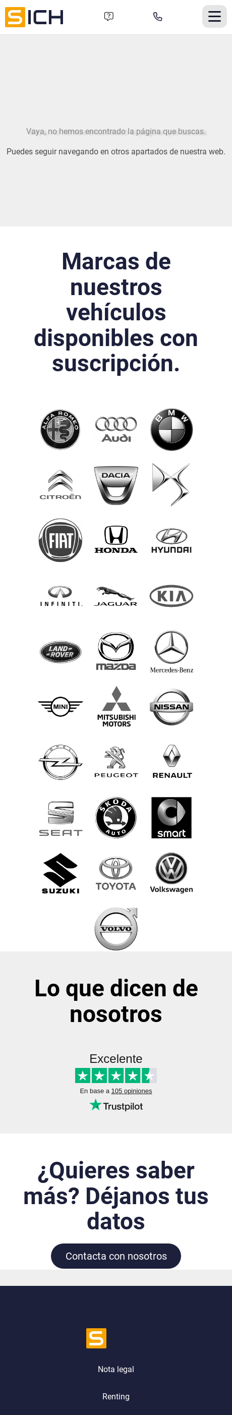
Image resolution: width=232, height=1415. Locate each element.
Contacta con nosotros (116, 1256)
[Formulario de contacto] (108, 17)
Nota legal (116, 1369)
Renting (116, 1396)
